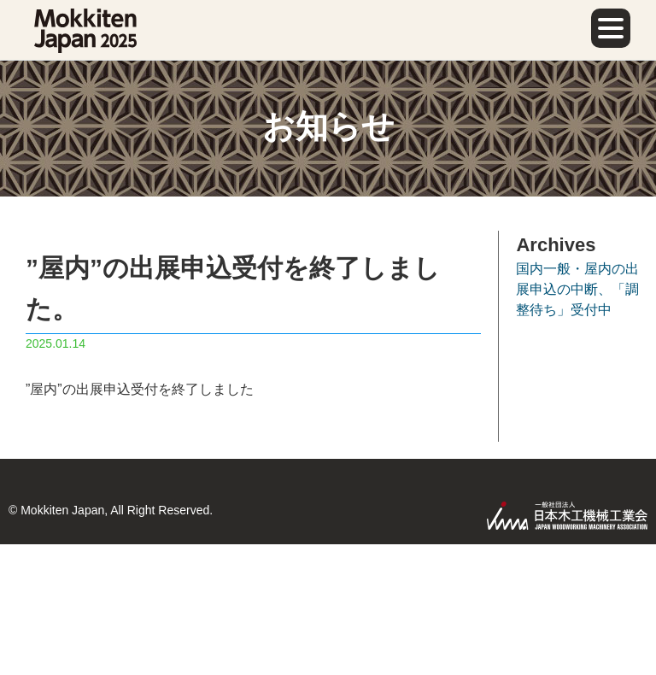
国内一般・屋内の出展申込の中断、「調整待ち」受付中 (577, 289)
